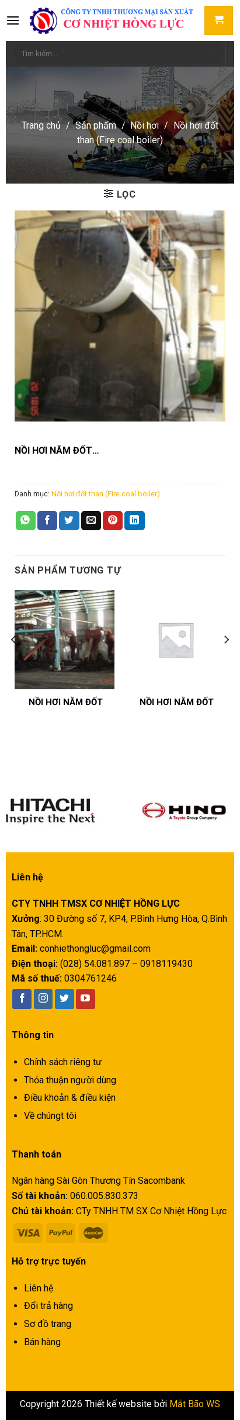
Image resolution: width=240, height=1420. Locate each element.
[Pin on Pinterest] (113, 521)
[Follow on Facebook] (22, 999)
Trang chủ (41, 125)
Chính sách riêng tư (63, 1061)
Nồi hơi (144, 125)
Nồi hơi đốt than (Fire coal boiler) (105, 493)
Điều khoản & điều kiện (70, 1097)
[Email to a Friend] (91, 521)
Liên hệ (38, 1288)
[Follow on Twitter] (64, 999)
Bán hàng (42, 1342)
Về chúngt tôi (50, 1115)
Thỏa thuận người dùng (70, 1080)
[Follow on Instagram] (43, 999)
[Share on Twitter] (69, 521)
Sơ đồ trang (47, 1323)
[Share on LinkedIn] (134, 521)
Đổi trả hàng (48, 1305)
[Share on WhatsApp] (26, 521)
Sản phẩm (95, 125)
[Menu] (13, 20)
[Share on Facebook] (47, 521)
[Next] (226, 663)
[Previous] (14, 663)
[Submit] (212, 54)
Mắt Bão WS (194, 1403)
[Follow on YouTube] (85, 999)
